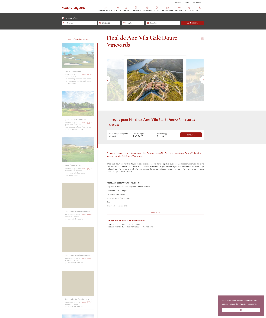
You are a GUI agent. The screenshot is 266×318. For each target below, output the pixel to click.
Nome (88, 39)
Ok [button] (241, 310)
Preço (69, 39)
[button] (105, 9)
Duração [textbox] (128, 23)
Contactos (196, 2)
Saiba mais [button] (252, 304)
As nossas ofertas (71, 18)
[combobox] (79, 23)
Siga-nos (177, 2)
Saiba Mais (155, 212)
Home (187, 2)
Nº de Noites (77, 39)
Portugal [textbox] (70, 23)
